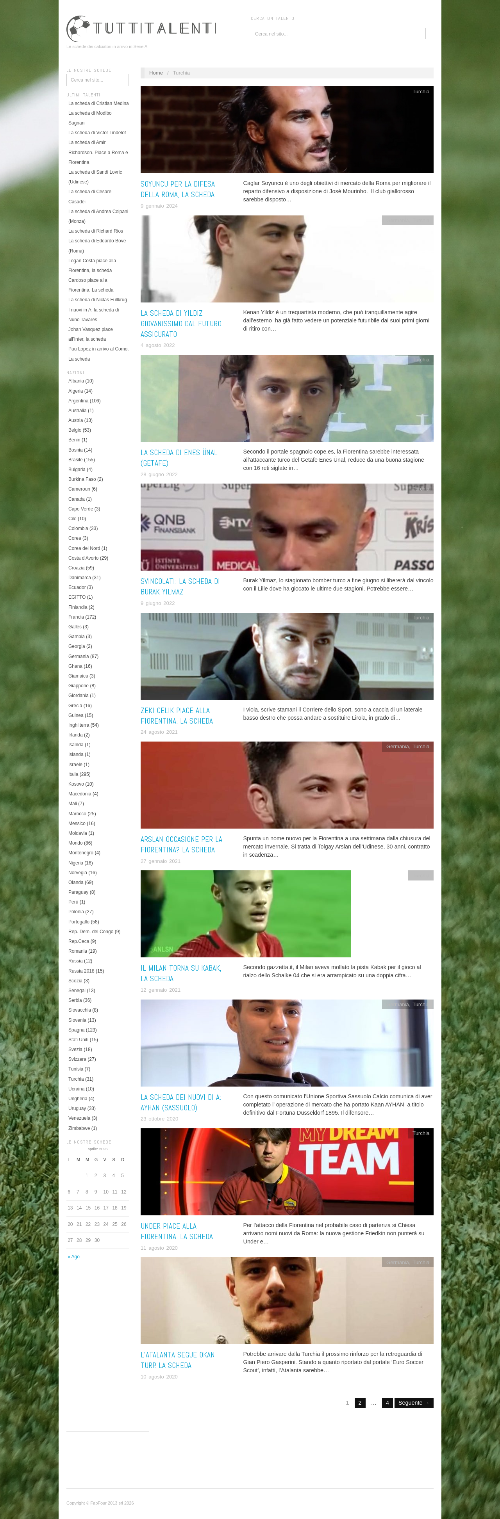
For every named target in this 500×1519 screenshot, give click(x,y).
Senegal (77, 990)
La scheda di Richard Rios (95, 231)
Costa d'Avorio (83, 558)
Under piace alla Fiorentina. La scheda (177, 1231)
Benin (74, 440)
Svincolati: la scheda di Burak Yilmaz (180, 586)
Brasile (75, 459)
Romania (77, 951)
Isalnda (76, 744)
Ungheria (78, 1098)
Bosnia (75, 450)
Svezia (75, 1049)
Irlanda (75, 735)
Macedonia (79, 794)
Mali (72, 803)
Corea (74, 538)
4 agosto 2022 (158, 345)
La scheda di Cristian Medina (98, 103)
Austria (75, 420)
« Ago (74, 1256)
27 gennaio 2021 (160, 861)
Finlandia (78, 607)
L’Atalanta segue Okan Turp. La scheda (178, 1360)
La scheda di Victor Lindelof (97, 132)
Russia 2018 (81, 971)
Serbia (75, 1000)
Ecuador (77, 587)
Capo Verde (80, 509)
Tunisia (75, 1069)
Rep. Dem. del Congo (90, 931)
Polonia (76, 911)
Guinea (76, 715)
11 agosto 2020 (159, 1248)
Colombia (78, 528)
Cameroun (79, 489)
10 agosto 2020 (159, 1377)
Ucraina (76, 1089)
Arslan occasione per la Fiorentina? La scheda (181, 844)
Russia (75, 961)
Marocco (77, 813)
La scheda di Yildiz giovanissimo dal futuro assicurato (181, 323)
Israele (75, 764)
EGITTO (77, 597)
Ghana (75, 666)
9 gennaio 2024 (159, 206)
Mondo (75, 843)
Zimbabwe (79, 1128)
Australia (77, 410)
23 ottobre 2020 (159, 1119)
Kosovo (76, 784)
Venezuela (79, 1118)
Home (156, 73)
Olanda (76, 882)
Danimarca (79, 577)
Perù (73, 902)
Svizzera (77, 1059)
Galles (75, 627)
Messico (77, 823)
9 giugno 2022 (158, 603)
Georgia (76, 646)
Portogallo (78, 922)
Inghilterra (78, 725)
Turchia (76, 1079)
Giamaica (78, 676)
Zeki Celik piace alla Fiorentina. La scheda (177, 716)
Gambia (76, 636)
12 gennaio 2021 (160, 990)
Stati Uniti (78, 1039)
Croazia (76, 568)
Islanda (76, 754)
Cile (72, 518)
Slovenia (77, 1020)
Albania (76, 381)
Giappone (78, 685)
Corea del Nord (84, 548)
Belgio (74, 430)
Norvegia (77, 872)
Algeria (75, 391)
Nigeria (75, 863)
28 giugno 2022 (159, 474)
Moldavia (77, 833)
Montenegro (80, 853)
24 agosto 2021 (159, 732)
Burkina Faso (82, 479)
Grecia (75, 705)
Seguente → (414, 1403)
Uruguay (77, 1108)
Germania (78, 656)
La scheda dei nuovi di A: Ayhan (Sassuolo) (181, 1102)
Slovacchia (79, 1010)
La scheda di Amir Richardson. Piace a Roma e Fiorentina (98, 152)
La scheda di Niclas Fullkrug (97, 299)
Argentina (78, 401)
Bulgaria (77, 469)
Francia (76, 617)
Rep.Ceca (78, 941)
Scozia (75, 981)
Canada (76, 499)
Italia (73, 774)
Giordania (78, 695)
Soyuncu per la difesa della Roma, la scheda (178, 189)
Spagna (76, 1030)
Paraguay (78, 892)
